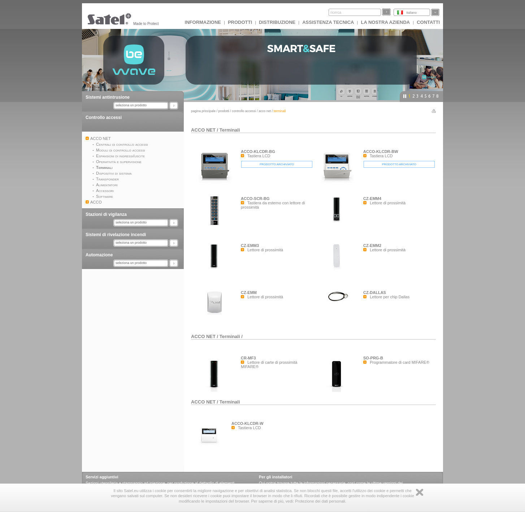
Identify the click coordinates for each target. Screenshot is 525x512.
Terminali (230, 130)
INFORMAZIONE (203, 22)
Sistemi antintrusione (108, 97)
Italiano (411, 12)
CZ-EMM (249, 292)
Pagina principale (203, 111)
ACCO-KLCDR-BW (380, 151)
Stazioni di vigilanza (106, 214)
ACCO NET (265, 111)
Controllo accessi (104, 117)
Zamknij (419, 492)
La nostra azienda (385, 22)
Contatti (428, 22)
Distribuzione (277, 22)
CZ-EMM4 (372, 198)
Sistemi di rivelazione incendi (116, 234)
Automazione (99, 254)
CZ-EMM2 (372, 245)
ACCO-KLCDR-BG (258, 151)
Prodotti (240, 22)
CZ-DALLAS (374, 292)
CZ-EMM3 (250, 245)
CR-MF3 (248, 358)
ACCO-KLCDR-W (247, 423)
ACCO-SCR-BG (255, 198)
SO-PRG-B (373, 358)
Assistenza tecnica (328, 22)
